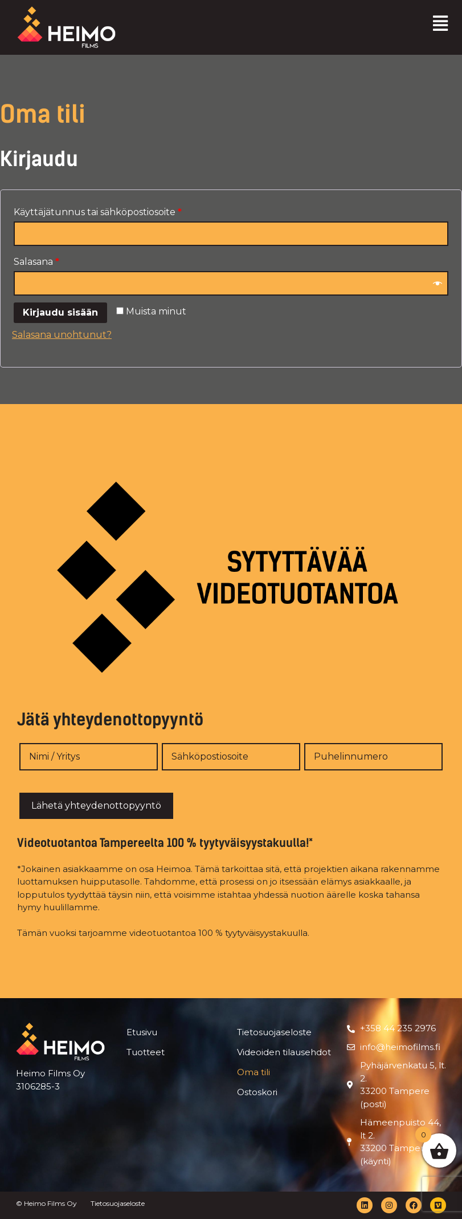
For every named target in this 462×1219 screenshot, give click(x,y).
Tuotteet (145, 1052)
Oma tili (253, 1072)
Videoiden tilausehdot (284, 1052)
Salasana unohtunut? (62, 334)
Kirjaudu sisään (60, 312)
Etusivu (141, 1032)
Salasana (36, 261)
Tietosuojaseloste (274, 1032)
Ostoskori (257, 1092)
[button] (440, 23)
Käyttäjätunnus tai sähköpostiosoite (98, 212)
